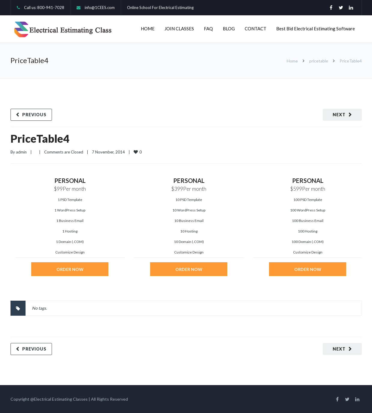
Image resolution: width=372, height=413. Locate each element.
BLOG (229, 28)
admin (21, 152)
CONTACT (255, 28)
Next (339, 114)
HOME (148, 28)
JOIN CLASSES (179, 28)
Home (292, 60)
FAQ (208, 28)
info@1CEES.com (100, 7)
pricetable (318, 60)
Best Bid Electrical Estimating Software (315, 28)
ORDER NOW (69, 269)
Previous (34, 114)
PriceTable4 (40, 138)
